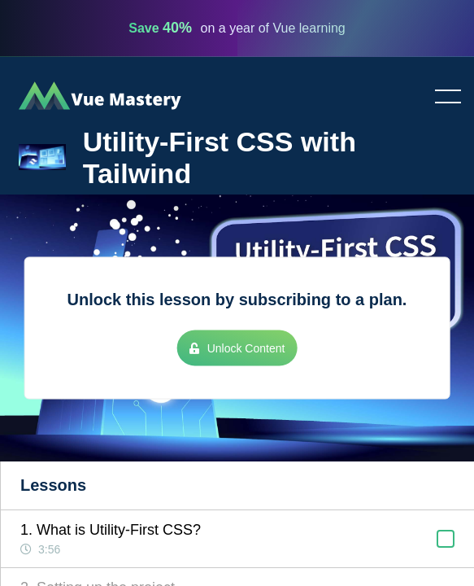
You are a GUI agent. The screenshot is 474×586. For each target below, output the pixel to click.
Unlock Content (237, 348)
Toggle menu (441, 98)
